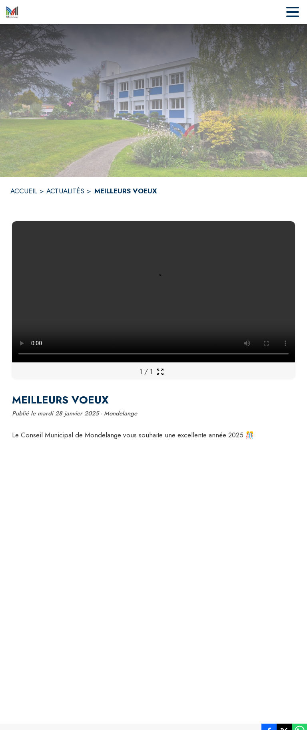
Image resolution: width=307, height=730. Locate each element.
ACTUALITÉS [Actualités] (65, 191)
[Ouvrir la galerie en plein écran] (160, 371)
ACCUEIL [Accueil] (23, 191)
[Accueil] (12, 12)
